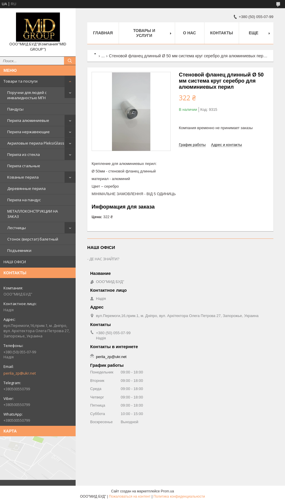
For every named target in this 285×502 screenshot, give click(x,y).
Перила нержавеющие (28, 131)
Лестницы (16, 227)
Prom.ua (167, 491)
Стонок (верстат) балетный (32, 239)
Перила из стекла (23, 154)
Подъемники (19, 250)
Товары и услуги (144, 33)
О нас (189, 33)
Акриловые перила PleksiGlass (35, 143)
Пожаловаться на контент (129, 496)
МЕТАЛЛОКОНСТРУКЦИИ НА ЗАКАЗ (32, 214)
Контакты (221, 33)
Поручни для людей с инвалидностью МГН (27, 95)
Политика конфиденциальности (179, 496)
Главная (103, 33)
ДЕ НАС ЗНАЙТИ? (104, 258)
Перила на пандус (24, 199)
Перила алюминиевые (28, 120)
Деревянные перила (26, 188)
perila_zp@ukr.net (19, 373)
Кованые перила (23, 177)
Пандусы (15, 109)
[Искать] (70, 60)
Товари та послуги (20, 81)
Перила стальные (23, 165)
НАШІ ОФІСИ (14, 261)
